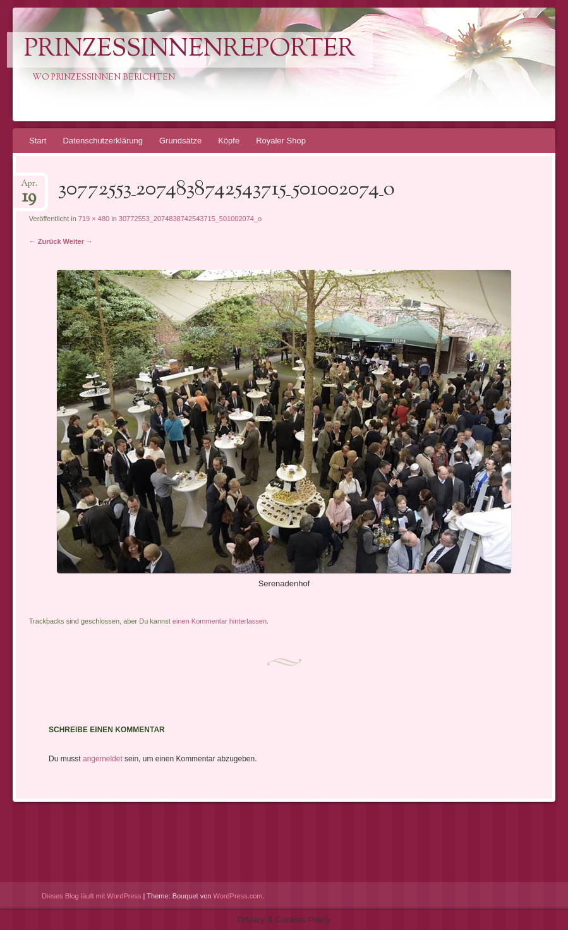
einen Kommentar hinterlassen (219, 621)
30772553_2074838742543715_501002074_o (190, 218)
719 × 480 (93, 218)
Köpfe (228, 140)
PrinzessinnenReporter (189, 50)
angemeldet (103, 758)
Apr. (29, 187)
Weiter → (78, 241)
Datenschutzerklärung (102, 140)
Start (37, 140)
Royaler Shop (281, 140)
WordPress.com (238, 896)
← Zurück (45, 241)
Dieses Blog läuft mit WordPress (92, 896)
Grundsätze (180, 140)
